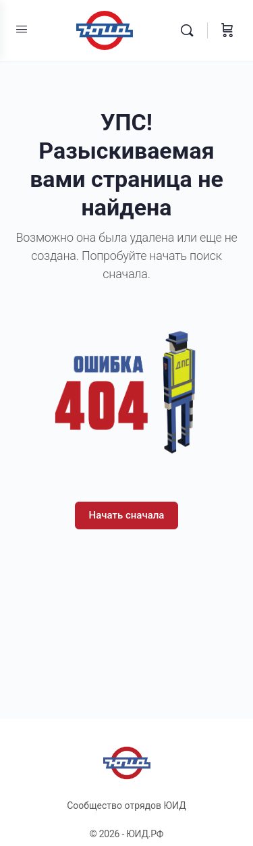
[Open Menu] (21, 29)
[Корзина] (227, 30)
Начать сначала (127, 515)
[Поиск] (190, 30)
